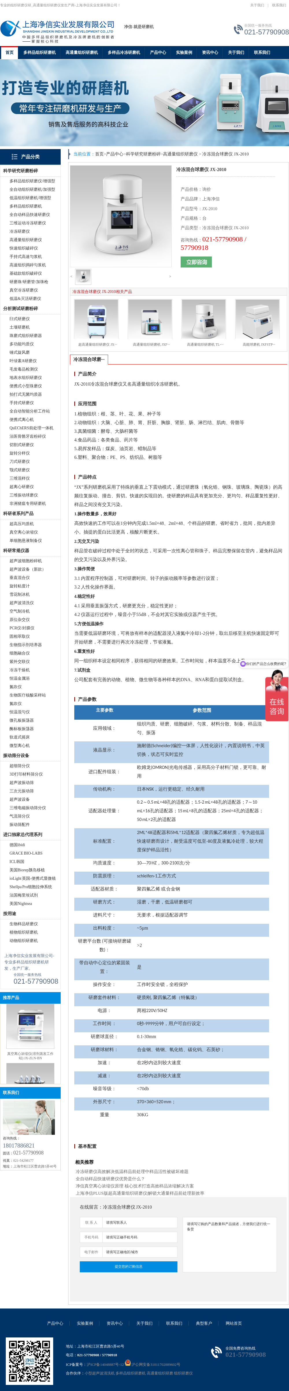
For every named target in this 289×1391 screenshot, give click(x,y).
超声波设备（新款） (28, 569)
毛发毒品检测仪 (24, 369)
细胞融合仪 (20, 653)
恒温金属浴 (20, 678)
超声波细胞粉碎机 (26, 561)
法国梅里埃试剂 (24, 895)
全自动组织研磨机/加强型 (32, 189)
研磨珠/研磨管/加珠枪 (29, 282)
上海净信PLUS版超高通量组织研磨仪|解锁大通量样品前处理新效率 (140, 1193)
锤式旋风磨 (20, 352)
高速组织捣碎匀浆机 (28, 265)
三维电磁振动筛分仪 (28, 808)
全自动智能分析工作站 (30, 411)
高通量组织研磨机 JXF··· (151, 344)
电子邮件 (91, 1252)
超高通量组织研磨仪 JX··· (97, 344)
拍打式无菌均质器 (26, 394)
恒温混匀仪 (20, 712)
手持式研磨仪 (22, 403)
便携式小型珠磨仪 (26, 386)
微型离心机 (20, 745)
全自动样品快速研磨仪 (30, 214)
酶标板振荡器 (22, 729)
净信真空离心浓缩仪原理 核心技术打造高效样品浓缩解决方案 (135, 1186)
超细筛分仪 (20, 766)
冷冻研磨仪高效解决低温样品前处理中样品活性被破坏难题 (132, 1171)
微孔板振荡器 (22, 720)
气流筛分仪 (20, 816)
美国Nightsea (21, 903)
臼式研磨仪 (20, 319)
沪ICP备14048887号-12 (105, 1364)
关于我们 (257, 5)
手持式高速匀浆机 (26, 256)
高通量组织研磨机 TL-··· (205, 344)
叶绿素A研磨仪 (23, 361)
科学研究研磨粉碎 (143, 154)
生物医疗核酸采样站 (28, 695)
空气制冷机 (20, 611)
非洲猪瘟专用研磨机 (28, 503)
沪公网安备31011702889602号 (152, 1364)
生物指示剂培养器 (26, 645)
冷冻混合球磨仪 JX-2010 (225, 154)
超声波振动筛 (22, 782)
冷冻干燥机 (20, 670)
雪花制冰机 (20, 594)
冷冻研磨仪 (20, 231)
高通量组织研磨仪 (26, 240)
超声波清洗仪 (22, 603)
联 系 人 (91, 1222)
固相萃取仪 (20, 636)
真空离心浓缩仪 (24, 532)
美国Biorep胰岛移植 (27, 870)
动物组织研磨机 (24, 941)
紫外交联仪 (20, 661)
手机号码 (91, 1237)
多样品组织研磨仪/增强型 (32, 181)
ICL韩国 (17, 861)
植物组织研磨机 (24, 932)
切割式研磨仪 (22, 445)
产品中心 (158, 52)
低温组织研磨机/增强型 (30, 198)
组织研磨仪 (183, 1373)
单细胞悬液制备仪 (26, 540)
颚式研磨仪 (20, 470)
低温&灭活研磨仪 (25, 298)
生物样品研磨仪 (24, 924)
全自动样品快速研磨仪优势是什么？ (110, 1178)
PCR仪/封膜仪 (22, 628)
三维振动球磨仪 (24, 495)
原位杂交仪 (20, 619)
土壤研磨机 (20, 327)
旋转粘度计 (20, 586)
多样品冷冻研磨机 (124, 52)
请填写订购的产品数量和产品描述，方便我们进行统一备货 (230, 1244)
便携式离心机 (22, 419)
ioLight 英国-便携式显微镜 (33, 878)
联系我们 (279, 5)
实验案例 (184, 52)
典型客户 (204, 1323)
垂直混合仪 (20, 578)
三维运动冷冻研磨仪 (28, 223)
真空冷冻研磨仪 (24, 290)
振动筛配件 (20, 824)
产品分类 (30, 156)
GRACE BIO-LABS (26, 853)
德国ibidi (17, 845)
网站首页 (234, 1323)
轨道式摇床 (20, 737)
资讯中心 (210, 52)
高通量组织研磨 (160, 1373)
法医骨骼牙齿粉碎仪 (28, 436)
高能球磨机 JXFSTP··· (259, 344)
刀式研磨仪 (20, 461)
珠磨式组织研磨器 (26, 335)
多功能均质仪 (22, 344)
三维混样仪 (20, 478)
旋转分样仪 (20, 453)
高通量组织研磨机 (82, 52)
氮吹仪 (16, 687)
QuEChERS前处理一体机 (31, 428)
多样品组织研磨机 (39, 52)
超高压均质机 (22, 524)
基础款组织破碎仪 (26, 273)
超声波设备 (20, 799)
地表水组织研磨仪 (26, 377)
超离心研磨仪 (22, 487)
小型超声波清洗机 (100, 1373)
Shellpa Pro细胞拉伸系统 (31, 887)
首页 (9, 52)
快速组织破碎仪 (24, 248)
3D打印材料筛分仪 (26, 774)
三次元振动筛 (22, 791)
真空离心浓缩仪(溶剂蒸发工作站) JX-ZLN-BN (30, 1061)
